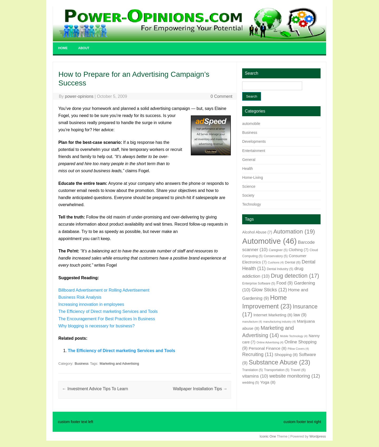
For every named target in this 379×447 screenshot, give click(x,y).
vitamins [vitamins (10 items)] (255, 376)
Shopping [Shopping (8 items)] (286, 354)
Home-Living (252, 177)
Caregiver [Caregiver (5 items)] (278, 250)
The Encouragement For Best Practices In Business (106, 319)
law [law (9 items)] (299, 314)
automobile (251, 123)
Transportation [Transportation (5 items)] (276, 370)
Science (248, 186)
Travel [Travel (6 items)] (298, 370)
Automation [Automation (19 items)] (294, 231)
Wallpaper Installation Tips (200, 389)
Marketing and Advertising (119, 363)
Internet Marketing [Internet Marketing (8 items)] (272, 315)
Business (82, 363)
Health (247, 168)
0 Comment (221, 96)
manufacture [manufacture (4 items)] (252, 321)
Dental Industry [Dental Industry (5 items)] (280, 269)
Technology (251, 204)
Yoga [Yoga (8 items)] (268, 382)
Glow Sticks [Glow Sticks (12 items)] (269, 289)
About (83, 48)
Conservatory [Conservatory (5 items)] (276, 256)
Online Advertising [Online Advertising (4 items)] (270, 342)
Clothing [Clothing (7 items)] (298, 250)
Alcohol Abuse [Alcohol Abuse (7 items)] (257, 232)
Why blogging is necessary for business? (96, 326)
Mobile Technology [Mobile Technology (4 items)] (293, 336)
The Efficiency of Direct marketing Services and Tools (108, 311)
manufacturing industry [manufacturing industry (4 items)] (279, 321)
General (248, 160)
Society (248, 195)
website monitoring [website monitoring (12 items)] (294, 376)
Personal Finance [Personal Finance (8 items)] (268, 348)
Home (63, 48)
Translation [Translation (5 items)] (252, 370)
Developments (254, 141)
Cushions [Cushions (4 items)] (275, 262)
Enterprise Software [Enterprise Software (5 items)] (258, 283)
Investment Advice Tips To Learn (95, 389)
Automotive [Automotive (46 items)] (269, 241)
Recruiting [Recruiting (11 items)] (257, 354)
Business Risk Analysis (80, 297)
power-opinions (79, 96)
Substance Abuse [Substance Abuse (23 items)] (279, 362)
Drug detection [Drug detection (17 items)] (295, 276)
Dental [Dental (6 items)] (293, 262)
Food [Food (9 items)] (284, 283)
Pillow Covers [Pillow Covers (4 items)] (298, 348)
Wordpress (317, 436)
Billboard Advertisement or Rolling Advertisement (103, 290)
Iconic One (268, 436)
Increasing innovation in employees (91, 304)
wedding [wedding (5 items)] (250, 382)
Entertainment (253, 151)
